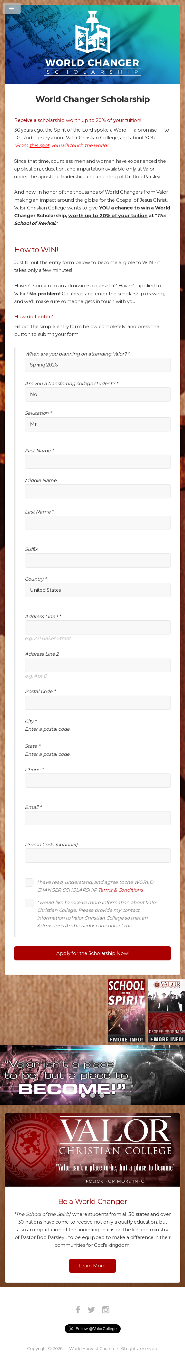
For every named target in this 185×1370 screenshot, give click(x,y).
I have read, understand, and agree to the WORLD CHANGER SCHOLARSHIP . (95, 886)
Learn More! (92, 1266)
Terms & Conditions (120, 890)
